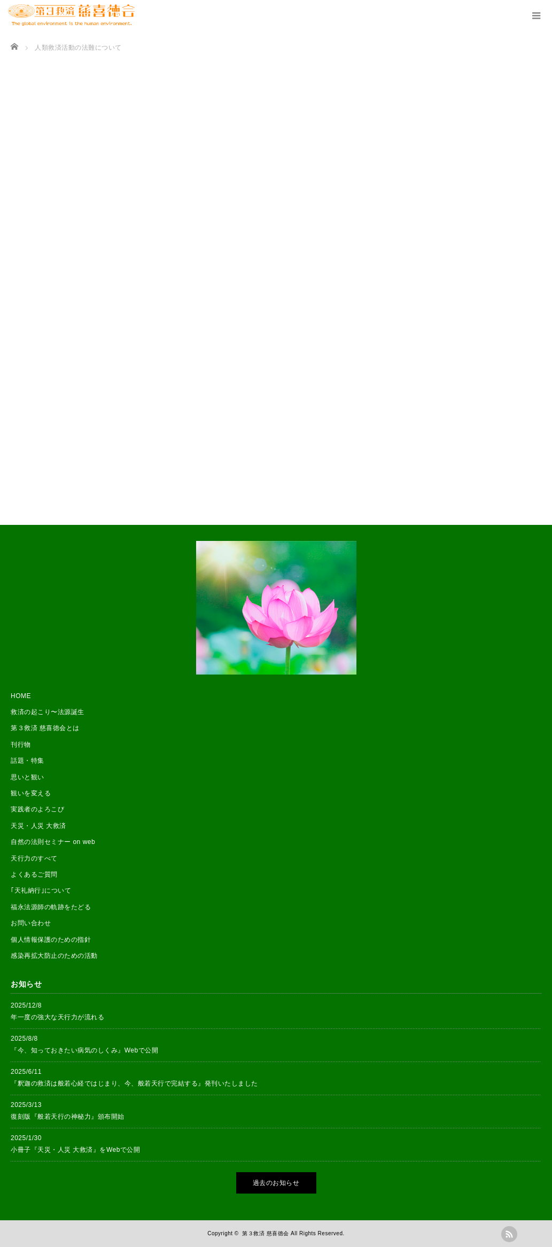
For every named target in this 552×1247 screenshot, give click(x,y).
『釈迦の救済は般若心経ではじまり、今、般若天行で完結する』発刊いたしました (134, 1083)
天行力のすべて (34, 858)
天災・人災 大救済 (38, 826)
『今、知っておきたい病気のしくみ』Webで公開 (84, 1050)
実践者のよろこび (37, 809)
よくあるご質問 (34, 874)
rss (509, 1234)
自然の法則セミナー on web (53, 842)
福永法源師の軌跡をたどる (51, 907)
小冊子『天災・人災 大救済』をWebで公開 (76, 1149)
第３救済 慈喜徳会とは (45, 728)
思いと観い (27, 777)
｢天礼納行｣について (41, 890)
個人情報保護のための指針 (51, 939)
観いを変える (31, 793)
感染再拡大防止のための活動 (54, 955)
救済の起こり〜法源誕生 (47, 712)
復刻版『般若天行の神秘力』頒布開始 (68, 1116)
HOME (21, 696)
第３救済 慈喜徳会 (265, 1233)
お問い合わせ (31, 923)
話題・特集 (27, 760)
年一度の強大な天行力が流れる (57, 1017)
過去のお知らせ (276, 1183)
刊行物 (21, 744)
